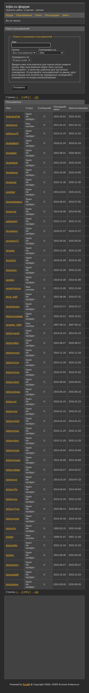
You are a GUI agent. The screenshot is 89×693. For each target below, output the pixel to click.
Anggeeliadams (14, 201)
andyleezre (12, 125)
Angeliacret (12, 172)
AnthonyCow (12, 372)
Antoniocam (12, 565)
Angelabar (11, 153)
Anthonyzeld (12, 518)
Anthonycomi (13, 352)
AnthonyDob (12, 382)
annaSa (10, 280)
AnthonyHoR (12, 421)
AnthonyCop (12, 362)
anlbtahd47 (12, 221)
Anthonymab (12, 450)
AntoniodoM (12, 574)
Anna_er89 (12, 296)
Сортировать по (51, 51)
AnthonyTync (13, 509)
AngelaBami (12, 143)
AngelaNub (12, 162)
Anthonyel (11, 401)
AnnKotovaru (13, 306)
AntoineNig (12, 545)
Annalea (10, 250)
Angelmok (11, 182)
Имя (31, 44)
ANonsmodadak (14, 316)
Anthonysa (11, 499)
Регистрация (52, 15)
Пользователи (24, 15)
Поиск (38, 15)
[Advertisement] (42, 637)
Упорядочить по (21, 59)
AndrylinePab (13, 116)
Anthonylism (12, 440)
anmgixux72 (12, 240)
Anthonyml (11, 479)
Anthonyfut (11, 411)
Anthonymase (13, 460)
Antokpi (10, 555)
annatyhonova (13, 288)
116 (36, 97)
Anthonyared (12, 333)
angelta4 (10, 192)
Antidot (9, 537)
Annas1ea (11, 270)
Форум (9, 15)
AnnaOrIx (11, 260)
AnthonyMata (13, 470)
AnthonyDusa (13, 391)
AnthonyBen (12, 343)
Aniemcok (11, 211)
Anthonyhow (12, 430)
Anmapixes (12, 231)
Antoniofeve (12, 584)
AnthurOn (11, 528)
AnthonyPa (12, 489)
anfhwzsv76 (12, 133)
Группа (24, 51)
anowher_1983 (14, 324)
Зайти (65, 15)
